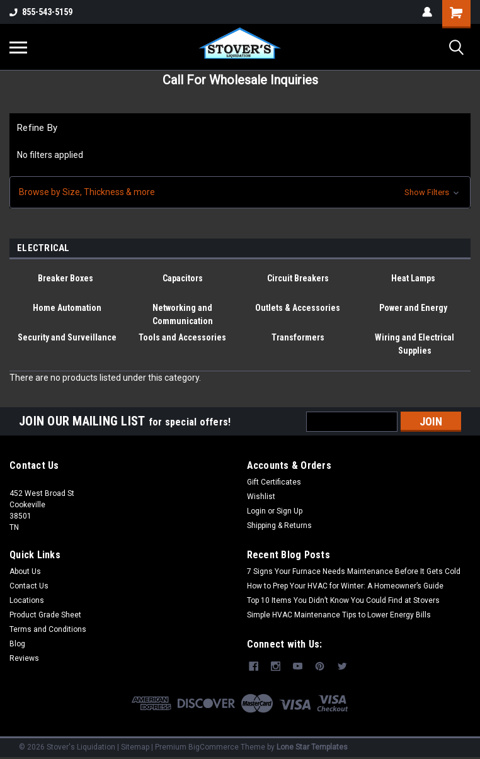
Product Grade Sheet (45, 614)
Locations (26, 600)
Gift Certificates (274, 482)
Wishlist (261, 496)
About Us (25, 571)
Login (256, 511)
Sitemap (135, 746)
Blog (17, 643)
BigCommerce (213, 746)
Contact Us (29, 586)
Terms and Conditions (47, 629)
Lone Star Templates (312, 746)
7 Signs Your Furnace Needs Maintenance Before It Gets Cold (353, 571)
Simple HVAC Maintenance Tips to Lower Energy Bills (339, 614)
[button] (240, 192)
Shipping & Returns (279, 525)
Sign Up (289, 511)
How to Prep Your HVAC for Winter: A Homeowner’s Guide (345, 586)
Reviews (24, 658)
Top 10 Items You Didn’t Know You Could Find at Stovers (343, 600)
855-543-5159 (40, 12)
